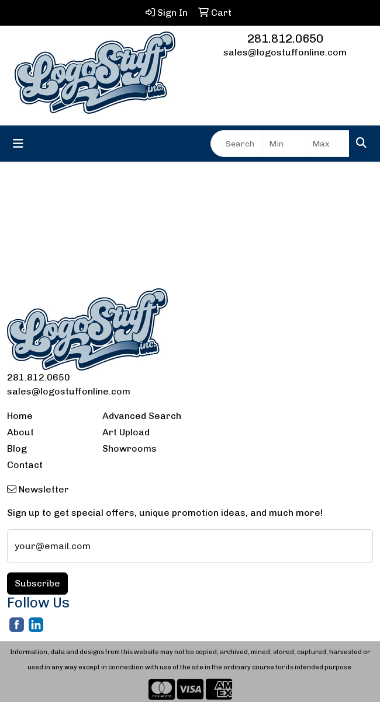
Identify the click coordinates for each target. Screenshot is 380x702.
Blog (17, 448)
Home (20, 415)
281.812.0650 (285, 39)
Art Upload (126, 432)
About (20, 432)
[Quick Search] (236, 143)
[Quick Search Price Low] (284, 143)
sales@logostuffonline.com (285, 52)
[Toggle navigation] (18, 143)
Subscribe (37, 583)
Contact (25, 464)
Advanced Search (141, 415)
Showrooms (129, 448)
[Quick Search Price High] (328, 143)
